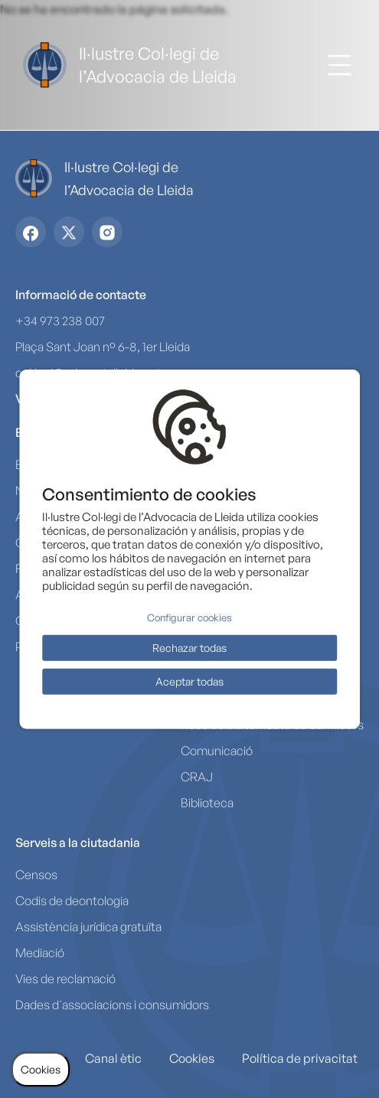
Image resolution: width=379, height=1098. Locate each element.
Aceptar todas (189, 681)
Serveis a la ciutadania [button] (77, 842)
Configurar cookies (189, 617)
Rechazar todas (189, 647)
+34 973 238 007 (60, 320)
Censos (36, 874)
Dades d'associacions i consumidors (112, 1004)
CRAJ (197, 776)
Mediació (39, 952)
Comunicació (217, 750)
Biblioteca (207, 802)
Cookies (191, 1058)
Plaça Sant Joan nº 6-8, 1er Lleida (102, 346)
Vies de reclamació (65, 978)
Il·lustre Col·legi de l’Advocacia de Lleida (158, 64)
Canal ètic (113, 1058)
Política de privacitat (300, 1058)
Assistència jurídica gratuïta (88, 926)
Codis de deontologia (72, 900)
